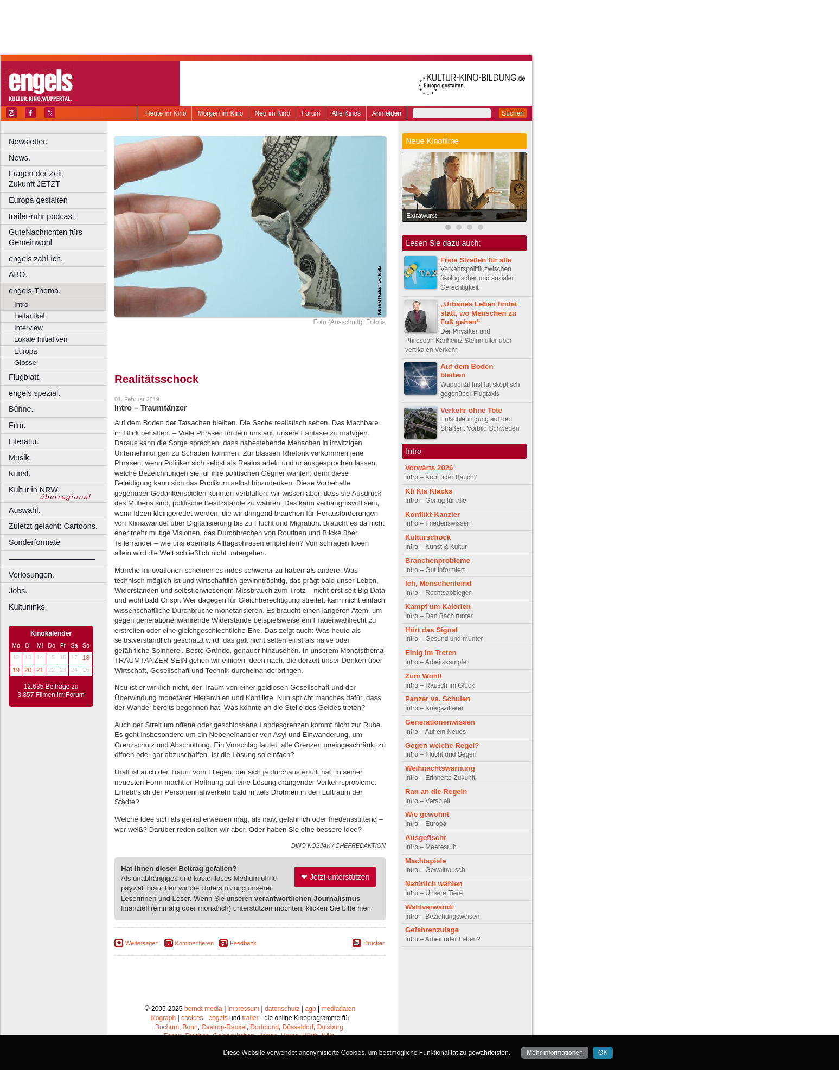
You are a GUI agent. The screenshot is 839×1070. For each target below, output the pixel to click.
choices (192, 1018)
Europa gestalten (38, 200)
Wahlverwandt (429, 907)
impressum (244, 1009)
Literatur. (24, 441)
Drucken (374, 943)
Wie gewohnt (427, 814)
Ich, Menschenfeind (438, 583)
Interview (28, 328)
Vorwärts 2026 (429, 468)
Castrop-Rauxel (223, 1027)
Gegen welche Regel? (442, 745)
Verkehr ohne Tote (471, 410)
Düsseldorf (298, 1027)
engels (217, 1018)
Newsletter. (28, 141)
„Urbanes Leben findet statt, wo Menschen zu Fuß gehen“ (478, 313)
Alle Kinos (346, 113)
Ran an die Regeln (436, 791)
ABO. (18, 274)
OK (602, 1052)
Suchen (513, 113)
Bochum (167, 1027)
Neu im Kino (272, 113)
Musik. (20, 457)
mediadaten (338, 1009)
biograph (163, 1018)
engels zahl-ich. (36, 258)
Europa (25, 351)
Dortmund (264, 1027)
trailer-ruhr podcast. (42, 216)
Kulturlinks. (28, 607)
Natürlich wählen (434, 884)
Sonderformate (34, 542)
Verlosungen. (31, 575)
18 (85, 658)
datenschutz (282, 1009)
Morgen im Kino (220, 113)
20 (27, 670)
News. (19, 157)
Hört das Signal (431, 630)
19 (16, 670)
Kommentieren (194, 943)
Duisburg (330, 1027)
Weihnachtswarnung (440, 768)
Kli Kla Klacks (428, 491)
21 (39, 670)
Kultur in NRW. (34, 489)
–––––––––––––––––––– (52, 558)
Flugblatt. (25, 377)
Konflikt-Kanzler (432, 514)
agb (310, 1009)
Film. (17, 425)
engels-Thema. (35, 290)
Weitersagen (142, 943)
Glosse (25, 362)
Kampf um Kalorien (438, 607)
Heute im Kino (165, 113)
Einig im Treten (431, 653)
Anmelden (386, 113)
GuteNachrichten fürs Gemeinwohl (45, 237)
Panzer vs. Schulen (437, 699)
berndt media (203, 1009)
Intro (21, 304)
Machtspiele (425, 861)
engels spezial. (34, 393)
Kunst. (20, 473)
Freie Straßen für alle (475, 260)
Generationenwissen (440, 722)
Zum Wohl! (423, 676)
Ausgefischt (425, 838)
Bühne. (21, 409)
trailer (250, 1018)
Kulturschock (428, 537)
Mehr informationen (554, 1052)
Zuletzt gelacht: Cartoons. (53, 526)
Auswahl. (24, 510)
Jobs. (18, 590)
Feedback (243, 943)
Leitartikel (29, 316)
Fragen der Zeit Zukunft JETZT (59, 178)
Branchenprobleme (437, 560)
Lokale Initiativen (40, 339)
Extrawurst (421, 216)
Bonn (190, 1027)
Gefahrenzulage (432, 930)
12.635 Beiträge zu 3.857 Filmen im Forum (50, 691)
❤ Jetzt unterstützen (335, 877)
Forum (311, 113)
